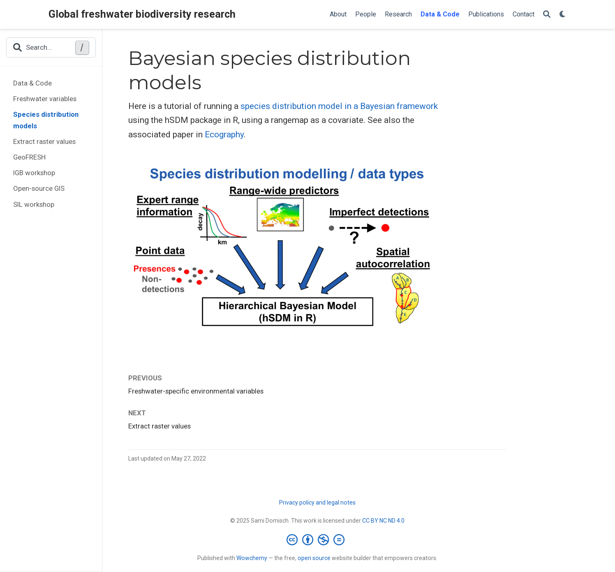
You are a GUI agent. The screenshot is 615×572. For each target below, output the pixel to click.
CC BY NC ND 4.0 (383, 520)
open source (314, 558)
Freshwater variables (44, 99)
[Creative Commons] (317, 539)
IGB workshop (34, 173)
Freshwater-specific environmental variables (196, 391)
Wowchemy (251, 558)
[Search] (546, 14)
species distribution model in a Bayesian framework (339, 106)
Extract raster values (44, 141)
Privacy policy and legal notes (317, 502)
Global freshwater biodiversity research (142, 14)
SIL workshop (33, 204)
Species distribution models (46, 120)
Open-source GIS (39, 188)
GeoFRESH (29, 157)
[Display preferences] (562, 14)
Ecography (224, 134)
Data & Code (32, 83)
